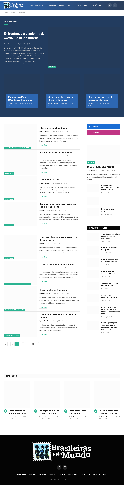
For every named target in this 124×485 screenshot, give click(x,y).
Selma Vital (14, 104)
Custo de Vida (64, 5)
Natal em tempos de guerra (108, 211)
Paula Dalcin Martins (107, 417)
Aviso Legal (74, 475)
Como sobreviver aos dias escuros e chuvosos (101, 99)
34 (33, 344)
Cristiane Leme (10, 47)
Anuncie (51, 475)
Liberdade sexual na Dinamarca (56, 128)
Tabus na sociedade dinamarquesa (58, 265)
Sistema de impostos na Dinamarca (58, 153)
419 (48, 419)
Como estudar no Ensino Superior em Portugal (110, 261)
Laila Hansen (54, 104)
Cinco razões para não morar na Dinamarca (109, 297)
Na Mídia (41, 475)
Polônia (91, 163)
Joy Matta (14, 417)
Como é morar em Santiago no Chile (108, 273)
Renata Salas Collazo (47, 417)
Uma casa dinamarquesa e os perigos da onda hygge (55, 239)
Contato (62, 475)
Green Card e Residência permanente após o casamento (110, 237)
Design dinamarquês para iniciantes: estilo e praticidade (59, 206)
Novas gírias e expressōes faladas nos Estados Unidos (110, 188)
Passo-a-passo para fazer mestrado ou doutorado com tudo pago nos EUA (109, 326)
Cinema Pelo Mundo (12, 336)
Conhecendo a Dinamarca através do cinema (59, 316)
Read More (43, 146)
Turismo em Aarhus (50, 180)
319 (107, 419)
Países (76, 5)
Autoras (31, 475)
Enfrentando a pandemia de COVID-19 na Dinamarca (23, 35)
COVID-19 (52, 67)
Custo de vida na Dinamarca (54, 290)
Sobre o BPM (40, 5)
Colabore (53, 5)
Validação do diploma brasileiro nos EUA (109, 285)
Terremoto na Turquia (109, 198)
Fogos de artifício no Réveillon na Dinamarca (20, 99)
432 (11, 419)
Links (108, 475)
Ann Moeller (93, 171)
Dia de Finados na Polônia (100, 167)
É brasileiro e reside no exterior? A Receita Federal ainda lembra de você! (110, 311)
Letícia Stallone (46, 294)
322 (76, 419)
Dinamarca (9, 174)
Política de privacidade (92, 475)
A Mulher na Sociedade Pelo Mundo (18, 148)
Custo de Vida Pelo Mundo (14, 310)
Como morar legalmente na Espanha (110, 249)
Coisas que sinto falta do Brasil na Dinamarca (60, 99)
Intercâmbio (96, 5)
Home (30, 5)
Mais (85, 5)
